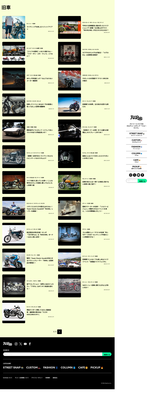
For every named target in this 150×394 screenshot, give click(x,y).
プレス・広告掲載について (24, 382)
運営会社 (61, 382)
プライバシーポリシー (41, 382)
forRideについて (8, 382)
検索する (142, 220)
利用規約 (53, 382)
